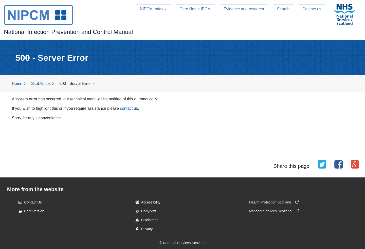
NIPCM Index (151, 9)
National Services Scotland (275, 211)
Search (283, 9)
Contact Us (28, 202)
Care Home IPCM (195, 9)
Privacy (142, 229)
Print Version (29, 211)
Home (17, 83)
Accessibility (146, 202)
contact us (129, 108)
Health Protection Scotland (275, 202)
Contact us (311, 9)
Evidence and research (244, 9)
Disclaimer (145, 220)
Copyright (144, 211)
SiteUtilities (41, 83)
